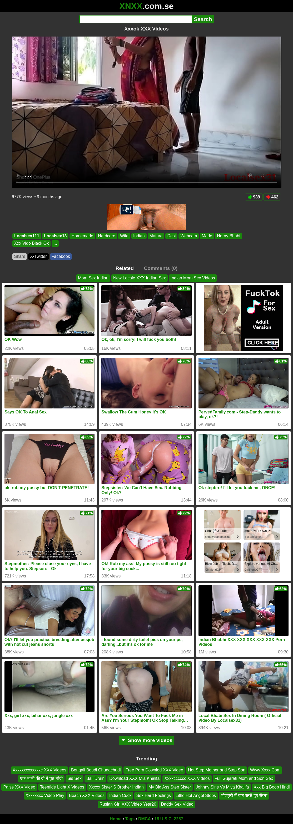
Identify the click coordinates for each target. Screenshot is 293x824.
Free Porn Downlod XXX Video (154, 770)
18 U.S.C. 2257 (169, 819)
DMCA (144, 819)
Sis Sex (74, 778)
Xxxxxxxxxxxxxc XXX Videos (39, 770)
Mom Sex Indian (93, 278)
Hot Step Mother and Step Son (216, 770)
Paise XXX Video (19, 787)
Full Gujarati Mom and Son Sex (244, 778)
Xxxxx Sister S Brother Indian (116, 787)
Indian (139, 236)
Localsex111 (26, 236)
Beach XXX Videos (87, 795)
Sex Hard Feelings (153, 795)
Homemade (82, 236)
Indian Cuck (120, 795)
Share (20, 256)
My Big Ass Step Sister (169, 787)
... (55, 243)
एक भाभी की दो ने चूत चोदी (41, 778)
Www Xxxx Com (265, 770)
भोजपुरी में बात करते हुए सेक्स (244, 795)
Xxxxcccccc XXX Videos (187, 778)
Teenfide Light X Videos (62, 787)
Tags (130, 819)
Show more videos (146, 740)
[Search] (135, 19)
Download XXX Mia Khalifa (134, 778)
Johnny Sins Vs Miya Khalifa (222, 787)
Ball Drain (95, 778)
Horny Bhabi (228, 236)
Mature (155, 236)
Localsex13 (55, 236)
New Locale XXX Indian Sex (139, 278)
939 (253, 197)
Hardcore (106, 236)
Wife (124, 236)
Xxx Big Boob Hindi (272, 787)
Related (125, 268)
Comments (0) (160, 268)
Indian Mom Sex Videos (193, 278)
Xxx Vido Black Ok (31, 243)
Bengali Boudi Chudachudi (96, 770)
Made (207, 236)
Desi (171, 236)
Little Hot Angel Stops (196, 795)
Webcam (188, 236)
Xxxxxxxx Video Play (45, 795)
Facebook (61, 256)
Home (115, 819)
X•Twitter (38, 256)
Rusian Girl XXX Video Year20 (128, 804)
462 (272, 197)
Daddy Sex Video (177, 804)
